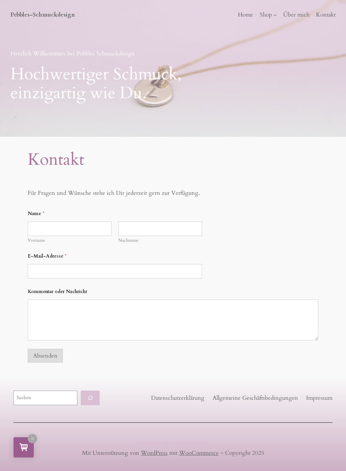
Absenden (45, 356)
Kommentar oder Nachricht (57, 291)
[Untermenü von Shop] (275, 15)
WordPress (154, 453)
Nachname (128, 240)
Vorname (36, 240)
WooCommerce (199, 453)
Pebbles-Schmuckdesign (42, 15)
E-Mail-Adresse (47, 256)
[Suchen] (90, 398)
